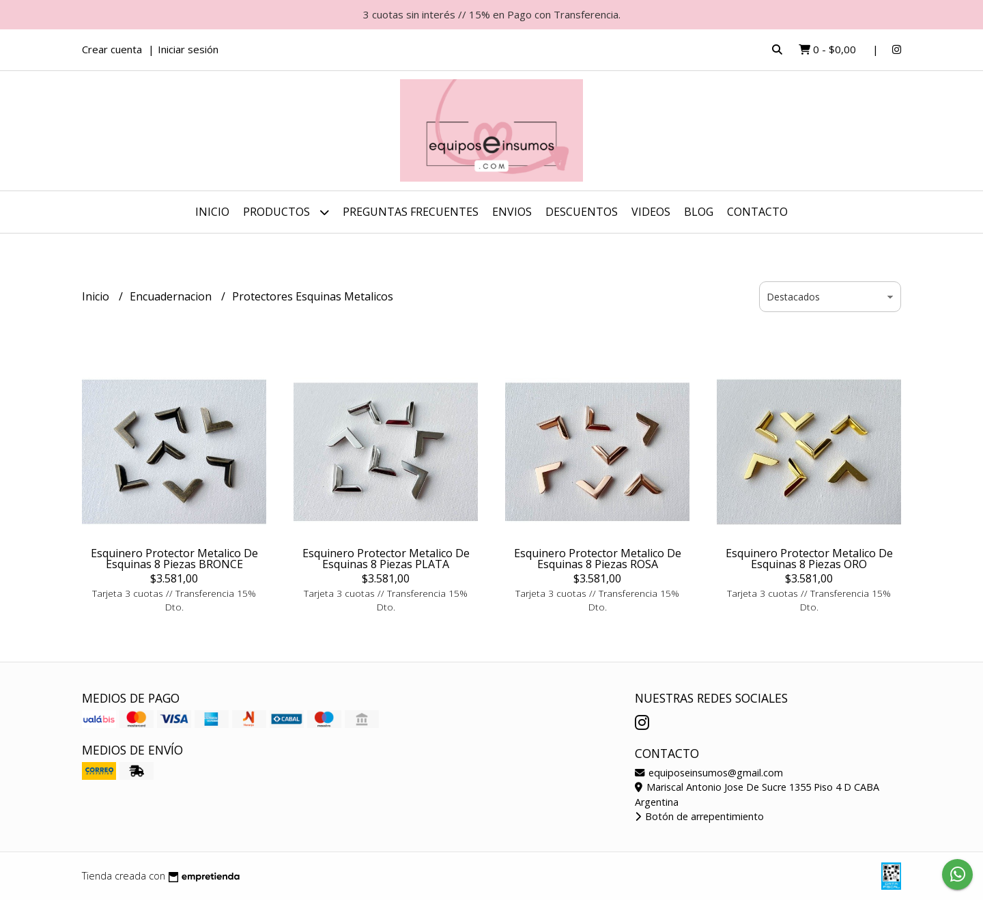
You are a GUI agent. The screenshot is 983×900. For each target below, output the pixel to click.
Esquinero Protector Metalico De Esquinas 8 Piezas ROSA (597, 559)
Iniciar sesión (188, 49)
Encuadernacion (172, 296)
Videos (650, 211)
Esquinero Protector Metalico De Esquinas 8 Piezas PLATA (386, 559)
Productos (286, 212)
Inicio (212, 211)
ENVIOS (512, 211)
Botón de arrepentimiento (699, 816)
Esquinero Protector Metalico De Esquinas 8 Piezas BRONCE (174, 559)
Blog (698, 211)
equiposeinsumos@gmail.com (709, 772)
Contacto (757, 211)
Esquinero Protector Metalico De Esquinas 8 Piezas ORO (809, 559)
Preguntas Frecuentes (411, 211)
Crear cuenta (112, 49)
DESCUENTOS (581, 211)
